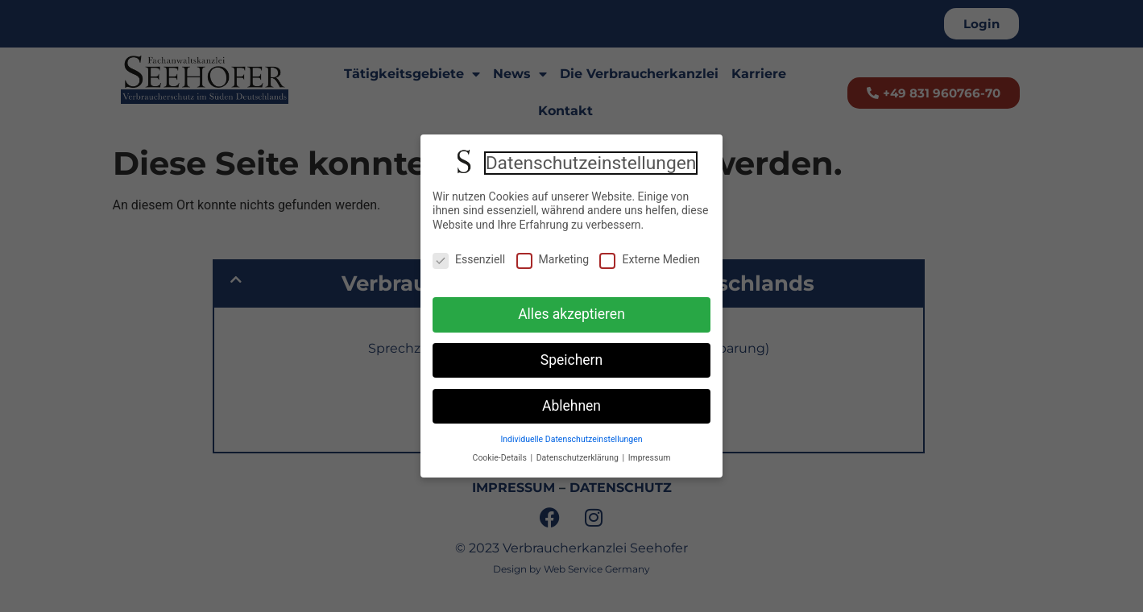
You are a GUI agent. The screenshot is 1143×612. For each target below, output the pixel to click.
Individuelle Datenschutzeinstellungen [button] (571, 439)
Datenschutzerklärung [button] (578, 458)
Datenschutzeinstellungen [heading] (591, 163)
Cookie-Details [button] (501, 458)
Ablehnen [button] (571, 406)
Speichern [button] (571, 360)
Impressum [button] (649, 458)
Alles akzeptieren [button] (571, 314)
